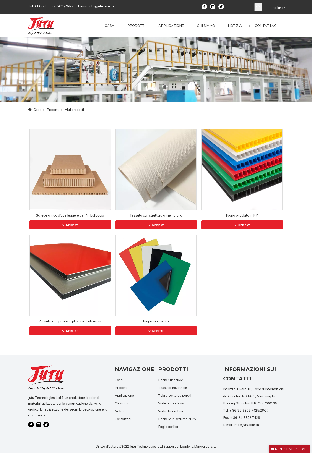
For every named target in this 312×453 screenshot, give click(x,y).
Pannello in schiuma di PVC (178, 419)
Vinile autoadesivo (172, 403)
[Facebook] (204, 6)
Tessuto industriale (172, 388)
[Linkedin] (212, 6)
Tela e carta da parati (174, 395)
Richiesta (70, 225)
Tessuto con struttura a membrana (156, 215)
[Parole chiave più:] (258, 7)
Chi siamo (122, 403)
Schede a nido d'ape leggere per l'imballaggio (70, 215)
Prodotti (121, 388)
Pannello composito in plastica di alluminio (70, 321)
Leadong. (187, 446)
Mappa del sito (205, 446)
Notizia (120, 411)
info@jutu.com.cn (101, 6)
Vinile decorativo (170, 411)
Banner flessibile (170, 380)
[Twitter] (221, 6)
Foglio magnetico (156, 321)
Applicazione (124, 395)
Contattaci (123, 419)
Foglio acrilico (168, 427)
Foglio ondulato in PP (242, 215)
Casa (119, 380)
